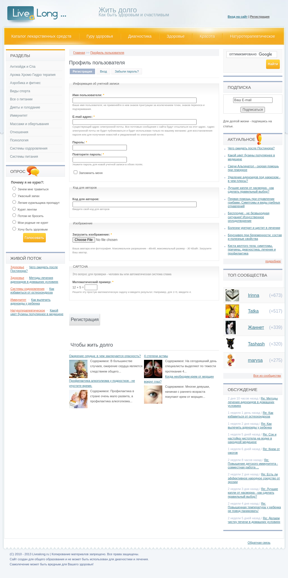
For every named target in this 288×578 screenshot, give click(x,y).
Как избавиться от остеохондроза (32, 290)
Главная (79, 52)
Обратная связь (259, 542)
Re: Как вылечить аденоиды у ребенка (250, 425)
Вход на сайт (238, 16)
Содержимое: (100, 361)
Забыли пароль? (127, 71)
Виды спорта (20, 91)
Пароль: (80, 142)
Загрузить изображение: (92, 234)
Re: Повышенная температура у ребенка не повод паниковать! (254, 507)
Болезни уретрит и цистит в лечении (254, 227)
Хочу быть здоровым (30, 229)
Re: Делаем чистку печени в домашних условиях (254, 519)
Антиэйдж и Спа (23, 67)
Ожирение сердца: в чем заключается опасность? (105, 356)
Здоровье (176, 36)
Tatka (253, 311)
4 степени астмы (156, 356)
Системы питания (24, 157)
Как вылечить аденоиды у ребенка (30, 301)
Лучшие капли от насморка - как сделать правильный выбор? (251, 189)
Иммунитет (19, 116)
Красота (207, 36)
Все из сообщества (267, 375)
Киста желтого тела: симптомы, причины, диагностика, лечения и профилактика (252, 249)
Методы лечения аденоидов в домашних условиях (34, 279)
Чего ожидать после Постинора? (251, 148)
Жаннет (256, 327)
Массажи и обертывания (29, 124)
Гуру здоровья (100, 36)
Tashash (256, 344)
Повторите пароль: (88, 154)
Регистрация (259, 16)
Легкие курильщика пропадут (36, 202)
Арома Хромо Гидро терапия (33, 75)
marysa (255, 360)
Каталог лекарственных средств (41, 36)
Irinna (253, 295)
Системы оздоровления (29, 148)
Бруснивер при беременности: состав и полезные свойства (255, 236)
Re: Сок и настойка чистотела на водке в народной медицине (252, 438)
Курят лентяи (24, 209)
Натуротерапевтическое (252, 36)
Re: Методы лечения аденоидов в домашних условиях (253, 402)
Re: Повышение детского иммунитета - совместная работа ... (253, 463)
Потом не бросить (28, 216)
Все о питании (21, 99)
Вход (103, 71)
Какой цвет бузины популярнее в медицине (36, 312)
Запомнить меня (88, 173)
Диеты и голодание (25, 107)
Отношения (19, 132)
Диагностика (140, 36)
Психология (19, 140)
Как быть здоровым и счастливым (134, 12)
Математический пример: (93, 282)
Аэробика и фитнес (25, 83)
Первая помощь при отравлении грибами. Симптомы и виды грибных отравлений (254, 202)
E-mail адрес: (84, 116)
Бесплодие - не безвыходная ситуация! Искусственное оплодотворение (248, 216)
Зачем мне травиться (30, 189)
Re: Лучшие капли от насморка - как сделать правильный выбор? (253, 492)
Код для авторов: (86, 199)
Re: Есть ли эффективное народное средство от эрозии (254, 478)
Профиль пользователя (107, 52)
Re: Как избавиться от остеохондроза (250, 414)
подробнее (273, 261)
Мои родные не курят (30, 222)
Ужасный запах (26, 196)
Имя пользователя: (88, 95)
